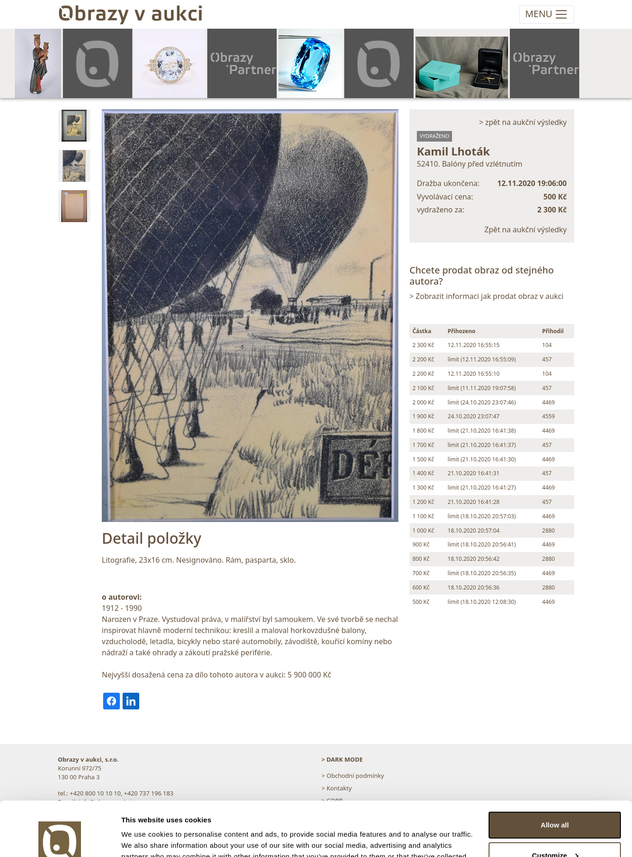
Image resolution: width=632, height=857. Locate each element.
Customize (555, 801)
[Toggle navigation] (546, 14)
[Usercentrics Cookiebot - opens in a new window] (59, 839)
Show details (142, 839)
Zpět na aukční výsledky (525, 229)
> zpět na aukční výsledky (523, 122)
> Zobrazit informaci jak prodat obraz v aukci (486, 296)
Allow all (555, 771)
